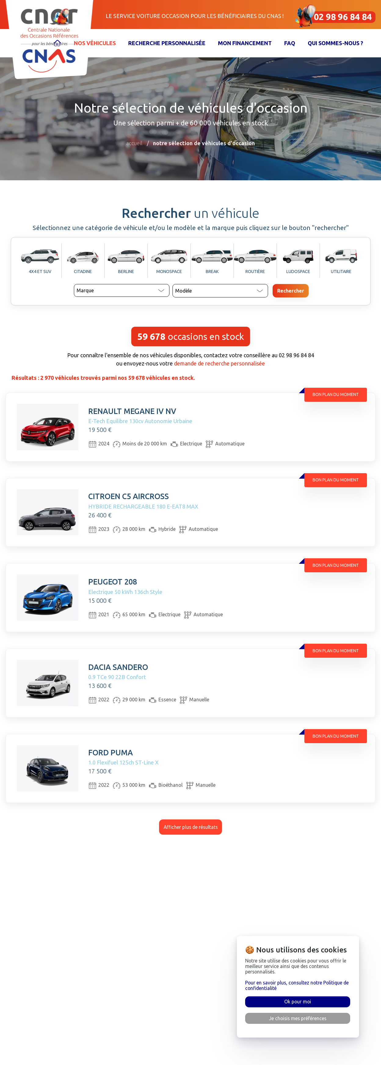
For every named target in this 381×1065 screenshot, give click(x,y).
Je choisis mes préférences (297, 1018)
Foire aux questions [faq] (207, 1027)
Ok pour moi (297, 1001)
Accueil (134, 143)
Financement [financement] (121, 1055)
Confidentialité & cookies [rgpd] (214, 1055)
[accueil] (59, 1027)
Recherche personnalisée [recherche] (136, 1041)
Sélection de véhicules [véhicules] (132, 1027)
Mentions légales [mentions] (204, 1041)
